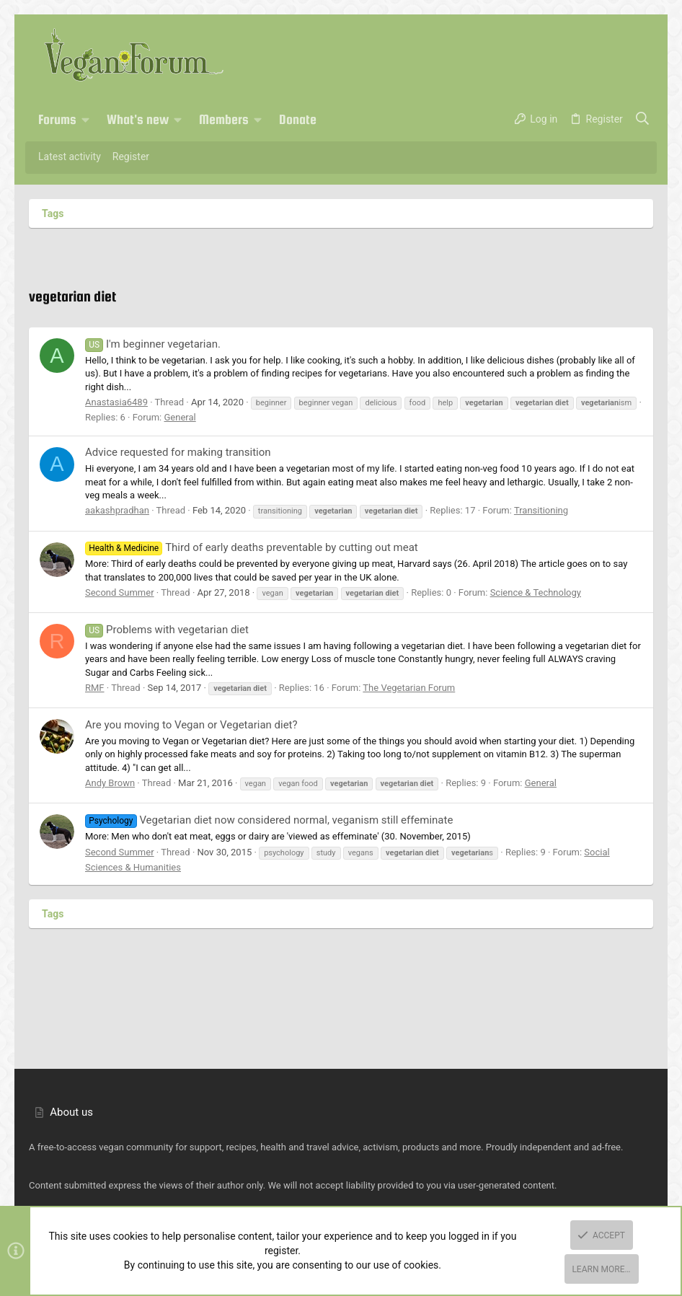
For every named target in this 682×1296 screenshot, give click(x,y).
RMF (95, 687)
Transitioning (541, 510)
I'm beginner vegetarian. (153, 344)
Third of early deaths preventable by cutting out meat (251, 547)
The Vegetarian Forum (409, 687)
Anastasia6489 (116, 402)
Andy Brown (110, 782)
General (179, 417)
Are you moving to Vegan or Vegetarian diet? (191, 724)
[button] (86, 119)
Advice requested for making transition (178, 452)
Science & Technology (535, 592)
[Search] (643, 120)
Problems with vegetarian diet (167, 629)
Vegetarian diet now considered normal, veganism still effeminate (269, 820)
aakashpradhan (117, 510)
